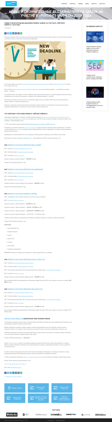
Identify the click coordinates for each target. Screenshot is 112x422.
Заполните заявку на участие (16, 200)
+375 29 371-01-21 (20, 364)
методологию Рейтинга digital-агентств (23, 263)
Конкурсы (72, 3)
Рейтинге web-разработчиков (30, 84)
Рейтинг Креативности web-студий (18, 119)
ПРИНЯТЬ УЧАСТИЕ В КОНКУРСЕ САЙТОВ (22, 194)
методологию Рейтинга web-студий (22, 148)
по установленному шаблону (53, 270)
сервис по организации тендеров (32, 357)
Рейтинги (64, 3)
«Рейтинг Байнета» (13, 343)
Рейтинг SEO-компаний (58, 117)
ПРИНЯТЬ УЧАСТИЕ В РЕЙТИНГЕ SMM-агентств (25, 289)
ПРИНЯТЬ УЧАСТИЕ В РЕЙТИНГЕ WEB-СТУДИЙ (24, 145)
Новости (94, 3)
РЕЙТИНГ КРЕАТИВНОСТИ (13, 319)
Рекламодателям (60, 420)
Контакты (102, 3)
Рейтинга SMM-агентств (33, 89)
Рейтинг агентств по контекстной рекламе (38, 398)
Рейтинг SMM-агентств (61, 388)
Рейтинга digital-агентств (19, 89)
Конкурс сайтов (15, 388)
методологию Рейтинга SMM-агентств (23, 292)
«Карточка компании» (30, 127)
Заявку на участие (19, 155)
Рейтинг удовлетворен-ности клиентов (61, 398)
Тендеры (80, 3)
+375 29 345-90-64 (9, 364)
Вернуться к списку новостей (14, 376)
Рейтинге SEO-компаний (59, 84)
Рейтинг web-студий (46, 117)
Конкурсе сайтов (43, 84)
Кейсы (87, 3)
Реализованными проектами (25, 152)
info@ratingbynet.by (16, 367)
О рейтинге (51, 420)
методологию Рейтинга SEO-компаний (23, 173)
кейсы (16, 129)
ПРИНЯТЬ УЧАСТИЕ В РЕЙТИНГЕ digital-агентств (26, 259)
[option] (11, 415)
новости (20, 129)
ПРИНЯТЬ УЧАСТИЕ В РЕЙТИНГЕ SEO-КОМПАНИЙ (25, 169)
